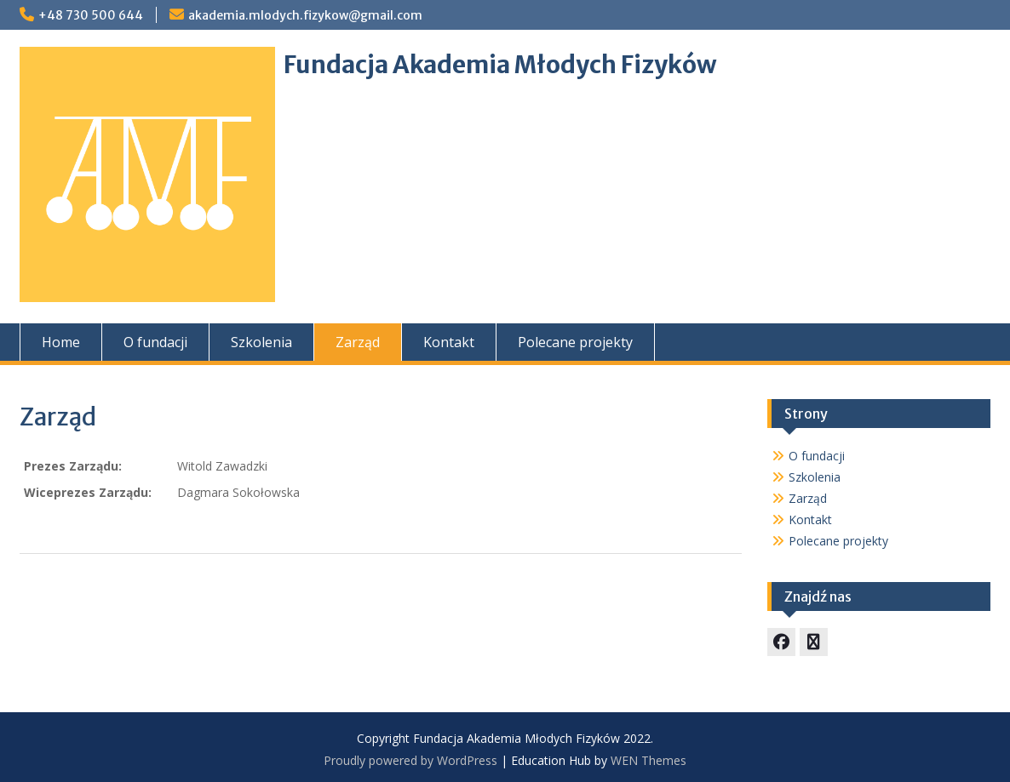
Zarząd (358, 342)
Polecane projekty (575, 342)
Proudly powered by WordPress (410, 760)
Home (61, 342)
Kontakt (448, 342)
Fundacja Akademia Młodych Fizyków (500, 64)
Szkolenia (261, 342)
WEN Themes (648, 760)
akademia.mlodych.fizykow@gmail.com (305, 15)
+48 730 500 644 (90, 15)
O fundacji (155, 342)
